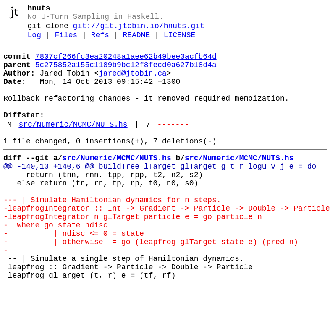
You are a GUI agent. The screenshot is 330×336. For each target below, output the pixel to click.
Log (34, 41)
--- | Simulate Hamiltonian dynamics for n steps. (112, 233)
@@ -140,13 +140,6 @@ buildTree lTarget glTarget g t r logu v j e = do (159, 193)
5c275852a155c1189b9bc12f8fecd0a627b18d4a (126, 74)
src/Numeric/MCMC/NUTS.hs (72, 146)
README (136, 41)
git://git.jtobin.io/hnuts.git (138, 30)
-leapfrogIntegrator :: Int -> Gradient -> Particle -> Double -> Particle (166, 243)
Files (66, 41)
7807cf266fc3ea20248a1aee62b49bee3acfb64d (126, 64)
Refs (100, 41)
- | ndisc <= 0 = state (73, 273)
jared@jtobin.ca (133, 84)
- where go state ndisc (57, 263)
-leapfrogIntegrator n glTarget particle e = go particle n (132, 253)
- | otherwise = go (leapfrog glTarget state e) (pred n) (150, 283)
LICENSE (180, 41)
